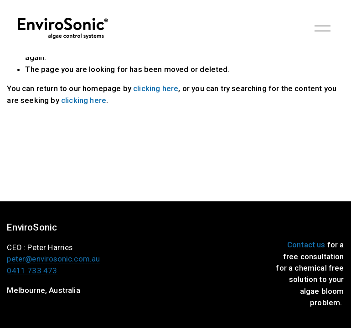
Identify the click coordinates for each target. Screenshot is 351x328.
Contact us (306, 244)
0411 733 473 (32, 272)
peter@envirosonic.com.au (53, 260)
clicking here (155, 88)
